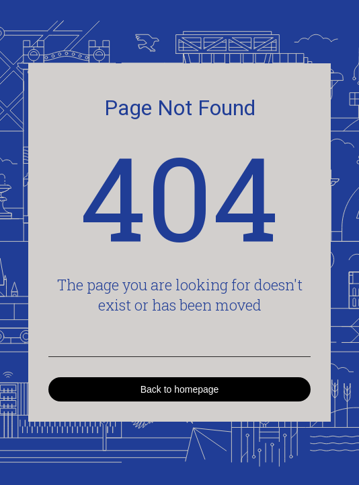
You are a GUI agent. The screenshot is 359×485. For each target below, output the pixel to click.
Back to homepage (180, 389)
